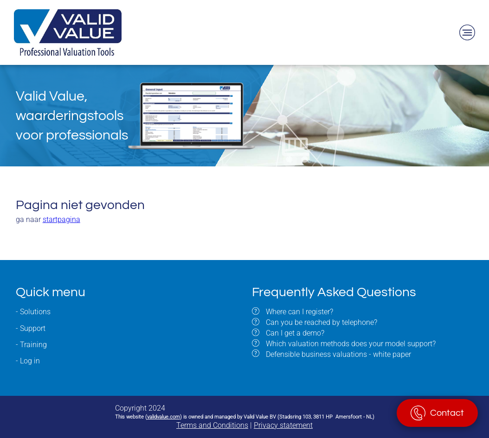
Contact (447, 413)
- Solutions (33, 311)
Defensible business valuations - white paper (338, 354)
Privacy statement (283, 425)
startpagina (61, 219)
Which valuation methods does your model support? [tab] (350, 343)
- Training (31, 344)
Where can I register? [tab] (298, 311)
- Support (30, 328)
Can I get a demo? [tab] (294, 333)
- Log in (28, 360)
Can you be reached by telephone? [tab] (320, 322)
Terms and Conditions (212, 425)
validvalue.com (163, 417)
